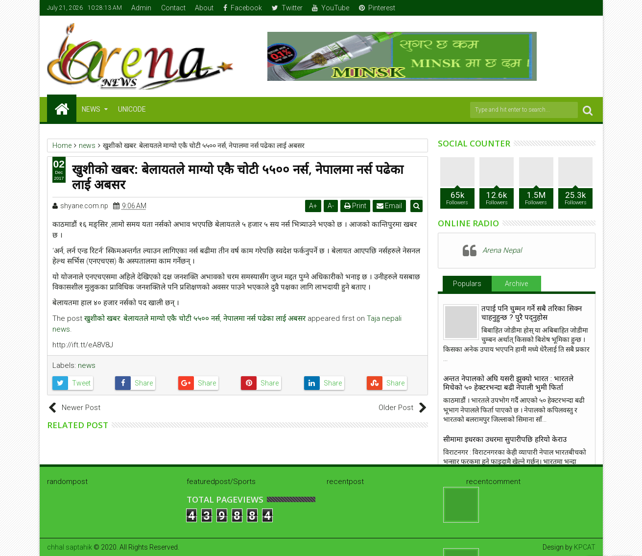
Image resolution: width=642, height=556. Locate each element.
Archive (516, 284)
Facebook (242, 8)
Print (356, 206)
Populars (467, 284)
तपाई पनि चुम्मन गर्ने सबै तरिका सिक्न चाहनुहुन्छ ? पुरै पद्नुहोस (531, 313)
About (204, 8)
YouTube (330, 8)
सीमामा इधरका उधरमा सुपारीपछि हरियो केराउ (505, 439)
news (86, 365)
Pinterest (377, 8)
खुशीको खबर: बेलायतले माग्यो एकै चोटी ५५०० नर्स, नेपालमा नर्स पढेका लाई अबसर (195, 318)
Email (390, 206)
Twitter (287, 8)
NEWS (91, 109)
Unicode (132, 109)
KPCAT (584, 547)
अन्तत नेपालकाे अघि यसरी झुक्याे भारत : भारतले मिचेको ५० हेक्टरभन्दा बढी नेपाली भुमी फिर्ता (508, 383)
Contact (173, 8)
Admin (141, 8)
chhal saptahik (69, 547)
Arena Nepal (502, 250)
